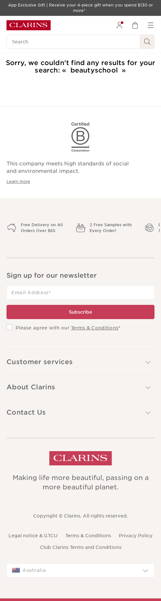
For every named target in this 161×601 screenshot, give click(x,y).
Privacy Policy (136, 535)
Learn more (18, 181)
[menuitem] (119, 25)
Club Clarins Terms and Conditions (80, 547)
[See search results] (147, 42)
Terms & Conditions (94, 327)
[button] (80, 362)
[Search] (73, 42)
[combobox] (80, 570)
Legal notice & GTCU (32, 535)
